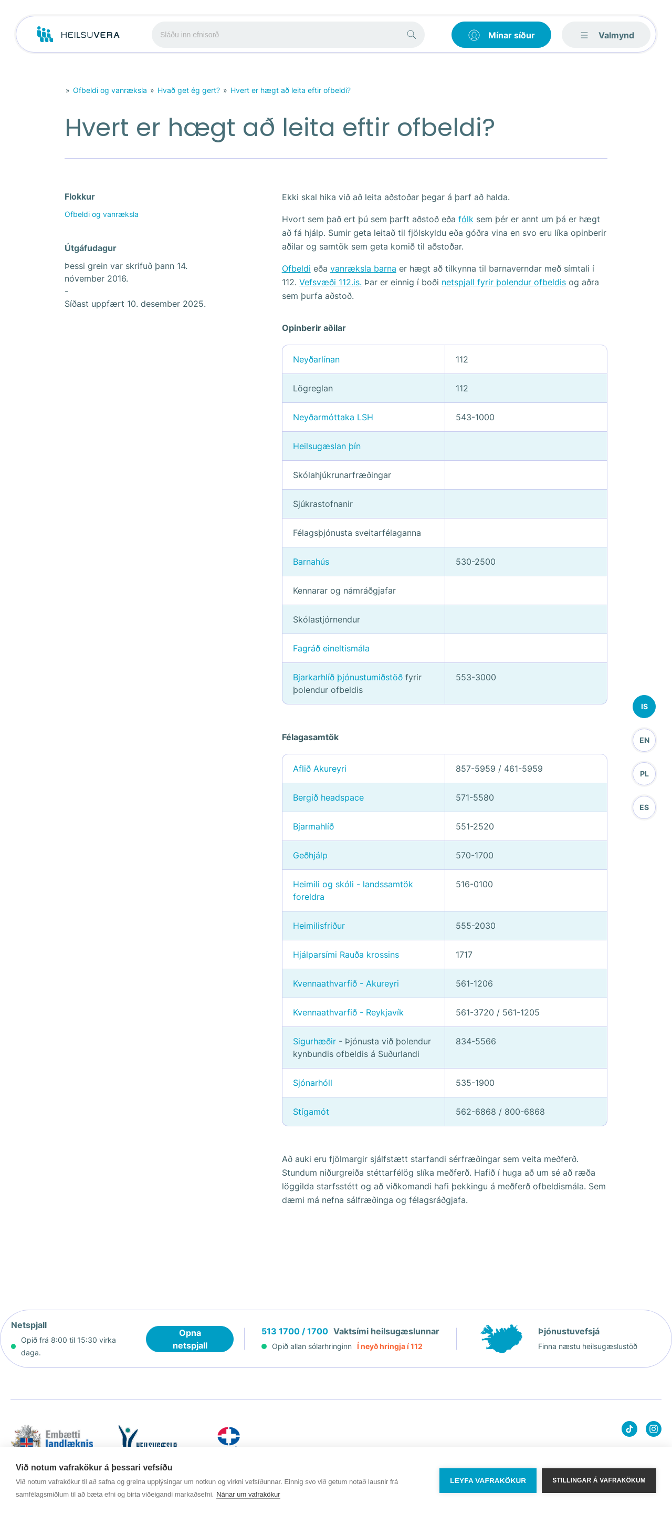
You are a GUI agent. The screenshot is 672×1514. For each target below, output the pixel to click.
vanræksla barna (363, 268)
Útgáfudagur (91, 248)
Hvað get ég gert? (189, 90)
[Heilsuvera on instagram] (654, 1430)
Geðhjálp (310, 855)
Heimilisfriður (319, 925)
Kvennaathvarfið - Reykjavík (348, 1012)
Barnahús (311, 561)
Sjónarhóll (312, 1082)
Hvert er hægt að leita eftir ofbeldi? (290, 90)
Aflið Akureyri (319, 768)
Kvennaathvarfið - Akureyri (346, 983)
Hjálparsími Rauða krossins (346, 954)
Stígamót (311, 1111)
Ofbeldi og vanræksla (110, 90)
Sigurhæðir (314, 1041)
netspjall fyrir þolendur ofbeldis (504, 282)
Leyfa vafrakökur (488, 1481)
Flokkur (80, 196)
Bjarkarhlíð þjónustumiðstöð (349, 677)
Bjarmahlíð (313, 826)
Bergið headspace (328, 797)
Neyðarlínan (316, 359)
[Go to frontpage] (78, 34)
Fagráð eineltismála (331, 648)
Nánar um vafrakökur (248, 1494)
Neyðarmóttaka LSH (333, 417)
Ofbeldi (296, 268)
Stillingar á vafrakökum (599, 1480)
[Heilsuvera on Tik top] (629, 1430)
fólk (466, 219)
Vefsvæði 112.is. (330, 282)
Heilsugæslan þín (327, 446)
